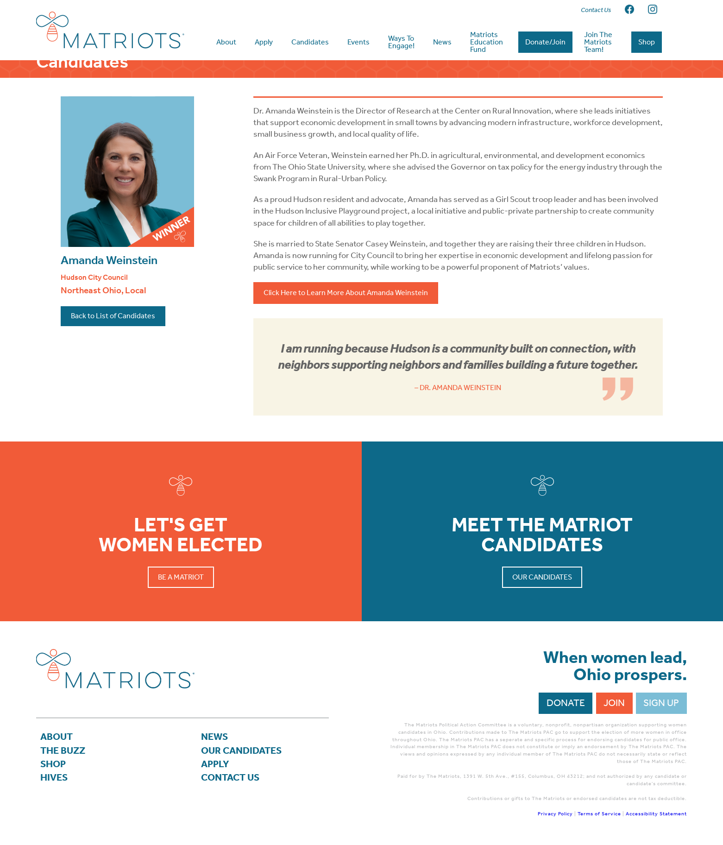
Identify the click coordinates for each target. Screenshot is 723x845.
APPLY (215, 763)
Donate (566, 702)
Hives (54, 777)
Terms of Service (599, 814)
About (56, 736)
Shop (53, 763)
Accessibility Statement (656, 814)
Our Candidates (542, 577)
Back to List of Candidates (113, 315)
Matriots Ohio (110, 30)
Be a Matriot (181, 577)
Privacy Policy (555, 814)
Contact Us (230, 777)
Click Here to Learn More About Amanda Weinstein (346, 292)
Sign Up (661, 702)
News (214, 736)
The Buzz (62, 750)
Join (614, 702)
